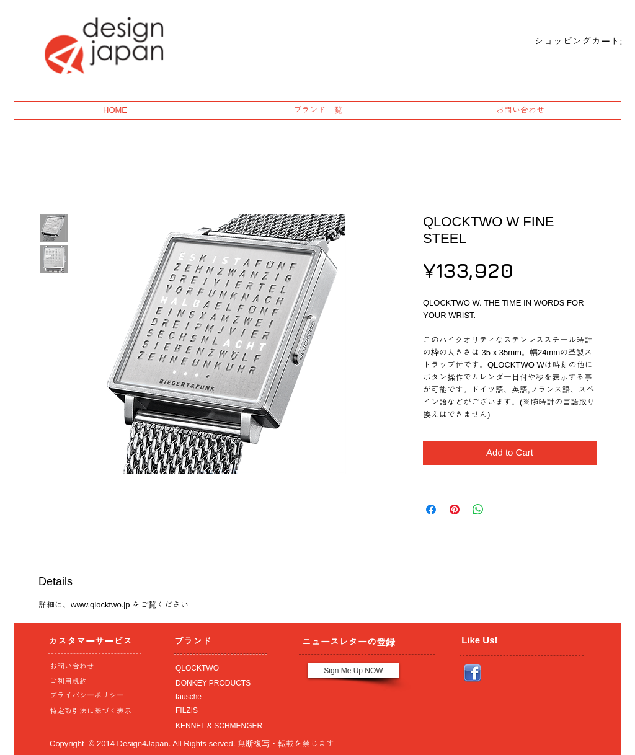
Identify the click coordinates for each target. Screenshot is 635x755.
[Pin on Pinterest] (454, 509)
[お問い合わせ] (91, 666)
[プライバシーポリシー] (91, 695)
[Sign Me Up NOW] (353, 670)
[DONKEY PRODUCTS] (217, 683)
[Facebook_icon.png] (472, 673)
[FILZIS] (217, 710)
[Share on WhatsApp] (478, 509)
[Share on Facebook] (431, 509)
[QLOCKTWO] (217, 668)
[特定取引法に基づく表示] (91, 711)
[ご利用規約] (94, 681)
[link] (568, 41)
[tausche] (217, 696)
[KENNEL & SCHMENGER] (217, 725)
